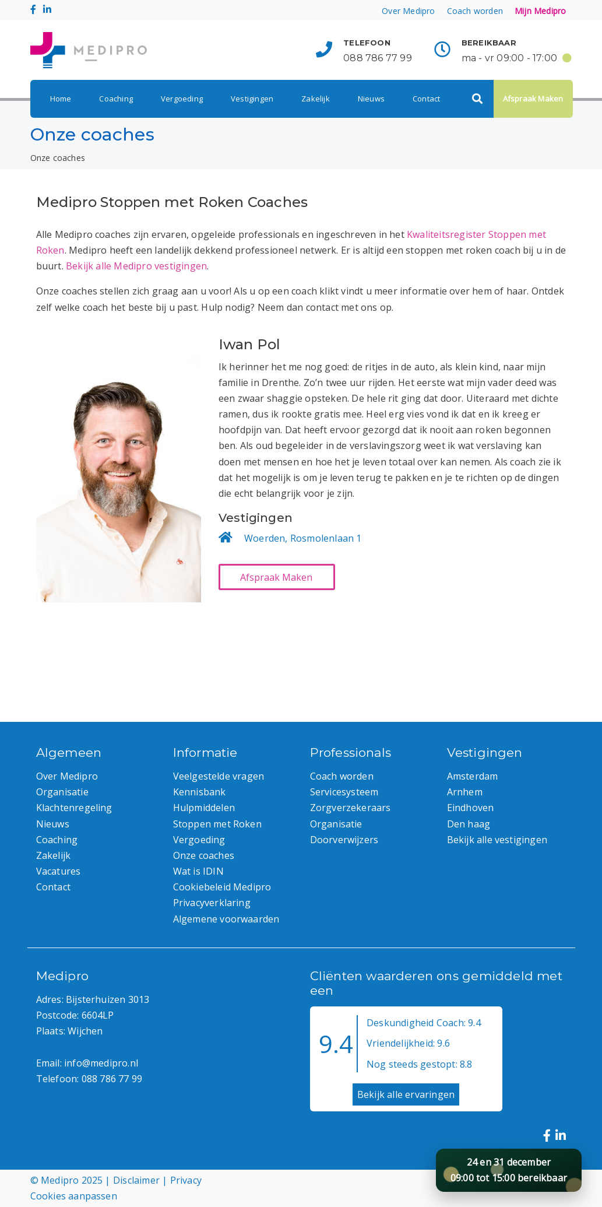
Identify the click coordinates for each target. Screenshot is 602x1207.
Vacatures (58, 871)
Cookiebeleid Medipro (222, 886)
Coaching (116, 98)
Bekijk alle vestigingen (497, 839)
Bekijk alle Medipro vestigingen (136, 265)
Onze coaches (203, 855)
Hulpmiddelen (204, 807)
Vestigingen (252, 98)
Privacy (186, 1180)
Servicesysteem (344, 791)
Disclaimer (136, 1180)
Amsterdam (472, 776)
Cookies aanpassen (73, 1196)
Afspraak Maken (533, 98)
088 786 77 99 (377, 58)
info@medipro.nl (101, 1063)
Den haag (469, 823)
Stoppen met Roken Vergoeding (217, 831)
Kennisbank (199, 791)
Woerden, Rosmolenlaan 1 (303, 538)
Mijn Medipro (540, 10)
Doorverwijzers (344, 839)
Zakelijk (315, 98)
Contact (426, 98)
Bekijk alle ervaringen (406, 1094)
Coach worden (475, 10)
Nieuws (371, 98)
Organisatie (62, 791)
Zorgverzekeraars (350, 807)
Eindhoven (470, 807)
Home (61, 98)
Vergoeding (182, 98)
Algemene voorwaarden (226, 919)
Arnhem (465, 791)
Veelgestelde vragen (219, 776)
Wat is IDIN (198, 871)
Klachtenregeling (74, 807)
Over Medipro (408, 10)
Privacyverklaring (212, 902)
